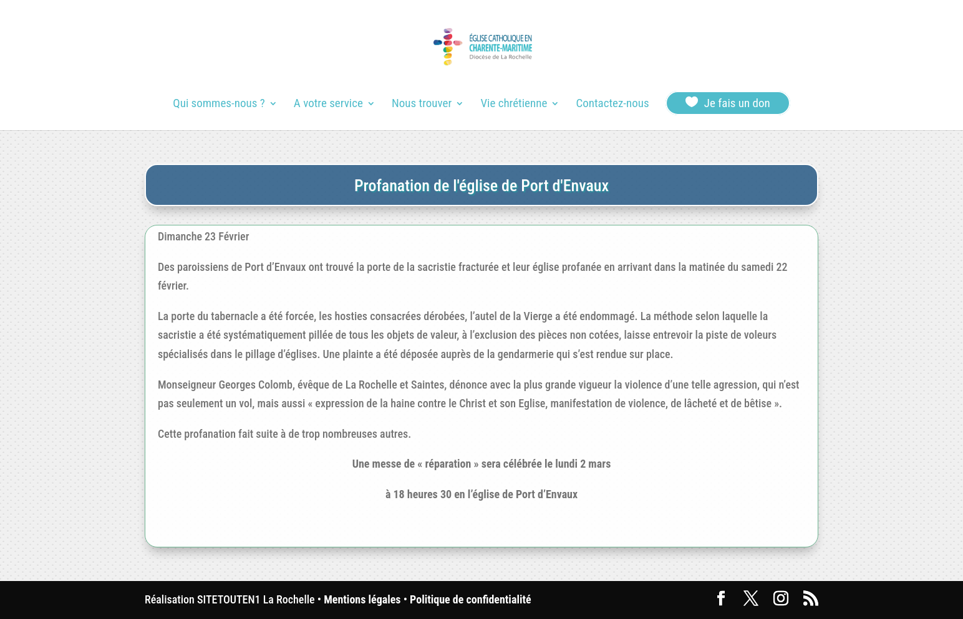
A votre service (328, 104)
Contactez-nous (612, 104)
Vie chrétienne (513, 104)
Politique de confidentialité (470, 599)
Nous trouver (422, 104)
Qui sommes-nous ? (218, 104)
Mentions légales (362, 599)
